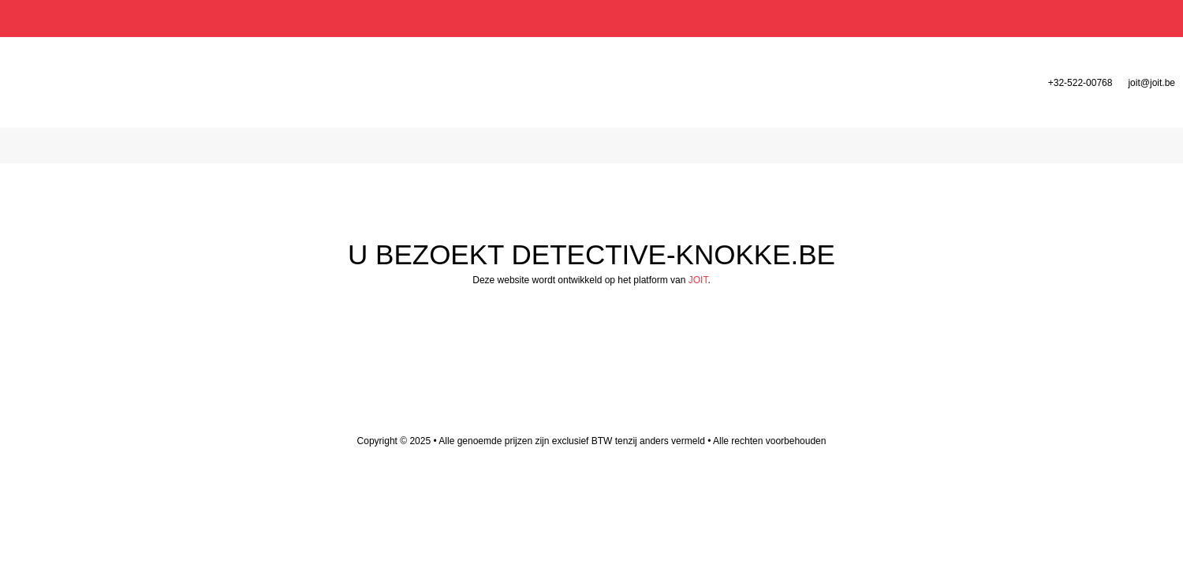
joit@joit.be (1151, 82)
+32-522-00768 (1080, 82)
